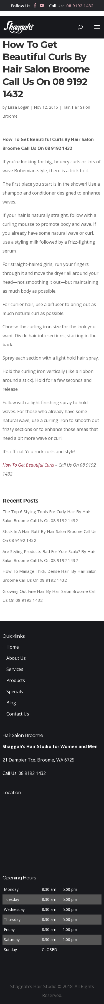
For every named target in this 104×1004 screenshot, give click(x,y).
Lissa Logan (18, 107)
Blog (11, 703)
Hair (66, 107)
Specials (14, 691)
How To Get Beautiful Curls (28, 465)
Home (12, 647)
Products (15, 680)
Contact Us (17, 714)
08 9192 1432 (79, 6)
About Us (16, 658)
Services (14, 669)
